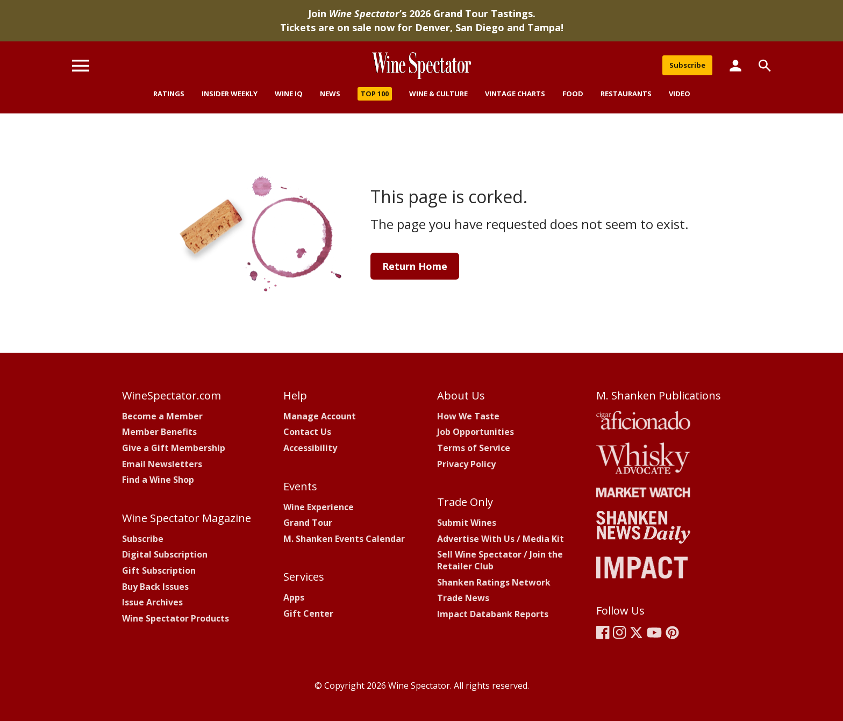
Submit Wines (466, 523)
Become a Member (162, 416)
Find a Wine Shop (158, 480)
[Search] (765, 65)
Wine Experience (318, 507)
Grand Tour (307, 523)
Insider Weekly (230, 93)
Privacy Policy (466, 464)
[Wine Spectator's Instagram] (619, 632)
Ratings (168, 93)
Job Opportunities (475, 432)
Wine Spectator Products (175, 618)
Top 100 (375, 93)
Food (572, 93)
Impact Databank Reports (492, 614)
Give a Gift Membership (173, 448)
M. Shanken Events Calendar (344, 539)
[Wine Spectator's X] (636, 632)
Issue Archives (152, 602)
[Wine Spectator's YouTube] (654, 632)
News (330, 93)
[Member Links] (735, 65)
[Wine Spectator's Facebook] (603, 632)
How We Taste (468, 416)
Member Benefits (159, 432)
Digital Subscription (165, 554)
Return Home (414, 266)
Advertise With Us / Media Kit (500, 539)
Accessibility (310, 448)
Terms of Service (473, 448)
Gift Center (308, 613)
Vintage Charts (515, 93)
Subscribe (687, 65)
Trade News (463, 598)
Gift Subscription (159, 570)
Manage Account (319, 416)
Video (679, 93)
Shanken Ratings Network (494, 582)
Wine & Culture (438, 93)
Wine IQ (289, 93)
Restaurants (626, 93)
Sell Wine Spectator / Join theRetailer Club (500, 560)
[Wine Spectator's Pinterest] (672, 632)
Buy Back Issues (155, 586)
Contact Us (307, 432)
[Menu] (80, 65)
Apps (293, 597)
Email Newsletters (162, 464)
